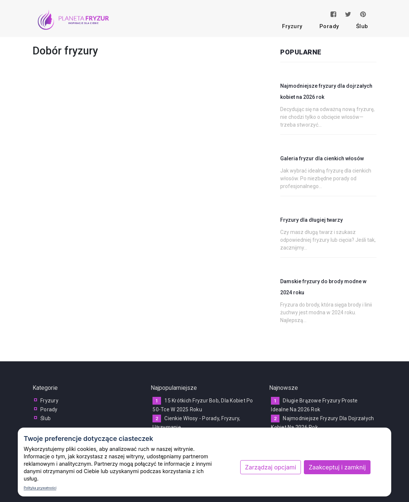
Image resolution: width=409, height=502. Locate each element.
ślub (362, 26)
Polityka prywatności (40, 488)
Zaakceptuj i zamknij (337, 467)
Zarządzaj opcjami (270, 467)
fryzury (292, 26)
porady (329, 26)
